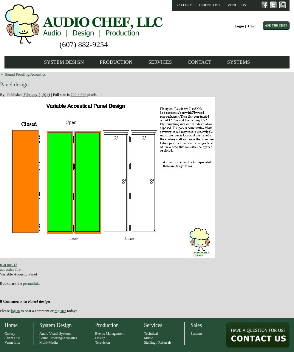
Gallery (184, 5)
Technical (151, 333)
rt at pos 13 (8, 264)
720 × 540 (78, 94)
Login (239, 26)
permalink (31, 283)
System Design (64, 62)
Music (148, 338)
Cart (252, 26)
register (60, 311)
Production (116, 62)
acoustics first (10, 269)
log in (15, 311)
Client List (209, 5)
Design (100, 338)
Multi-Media (48, 342)
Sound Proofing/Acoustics (23, 74)
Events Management (109, 333)
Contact (199, 62)
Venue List (238, 5)
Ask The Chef (276, 25)
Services (160, 62)
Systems (238, 62)
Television (102, 342)
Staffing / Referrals (157, 342)
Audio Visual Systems (55, 333)
